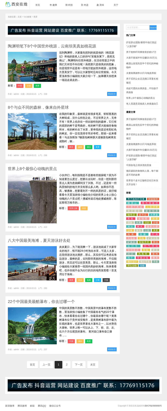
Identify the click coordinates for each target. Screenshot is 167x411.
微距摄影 (134, 210)
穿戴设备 (143, 257)
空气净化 (151, 246)
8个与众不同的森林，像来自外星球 (38, 107)
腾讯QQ (42, 405)
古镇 (29, 86)
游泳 (80, 280)
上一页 (46, 364)
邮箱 (32, 405)
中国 (20, 86)
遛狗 (155, 254)
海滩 (89, 280)
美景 (37, 86)
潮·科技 (69, 5)
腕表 (155, 257)
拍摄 (143, 234)
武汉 (131, 254)
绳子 (130, 257)
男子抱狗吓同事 (136, 199)
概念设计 (132, 261)
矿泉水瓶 (153, 238)
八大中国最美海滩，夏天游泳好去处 (39, 240)
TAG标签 (27, 17)
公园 (147, 230)
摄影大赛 (152, 226)
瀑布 (80, 341)
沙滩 (97, 280)
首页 (37, 5)
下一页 (79, 364)
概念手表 (145, 261)
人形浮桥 (152, 207)
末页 (92, 364)
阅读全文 (112, 94)
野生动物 (132, 265)
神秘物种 (153, 199)
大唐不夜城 (135, 207)
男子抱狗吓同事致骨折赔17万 (141, 52)
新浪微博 (9, 405)
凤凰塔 (143, 254)
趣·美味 (100, 5)
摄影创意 (151, 210)
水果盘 (154, 214)
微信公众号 (55, 405)
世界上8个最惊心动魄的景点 (32, 168)
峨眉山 (133, 203)
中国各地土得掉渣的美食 (138, 165)
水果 (138, 222)
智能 (146, 250)
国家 (155, 218)
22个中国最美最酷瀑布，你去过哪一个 (41, 301)
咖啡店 (131, 214)
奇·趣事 (53, 5)
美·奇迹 (84, 5)
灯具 (155, 234)
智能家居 (133, 250)
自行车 (133, 246)
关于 (116, 5)
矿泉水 (131, 242)
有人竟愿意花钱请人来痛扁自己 (142, 103)
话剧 (147, 222)
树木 (71, 147)
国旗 (130, 222)
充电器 (131, 238)
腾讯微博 (22, 405)
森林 (80, 147)
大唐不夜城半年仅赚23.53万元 (141, 57)
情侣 (155, 242)
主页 (20, 17)
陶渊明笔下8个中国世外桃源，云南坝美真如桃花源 (52, 46)
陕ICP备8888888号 (153, 406)
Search (153, 27)
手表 (155, 261)
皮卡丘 (143, 214)
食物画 (143, 218)
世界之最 (73, 208)
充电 (141, 238)
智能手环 (144, 242)
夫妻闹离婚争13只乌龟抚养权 (141, 73)
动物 (142, 265)
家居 (155, 250)
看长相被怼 (150, 203)
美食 (131, 218)
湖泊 (89, 147)
